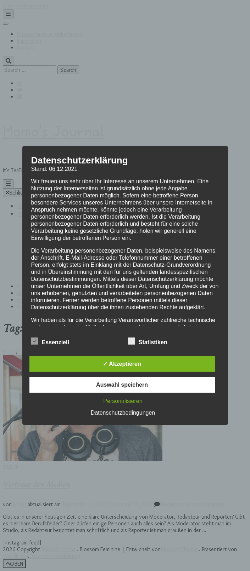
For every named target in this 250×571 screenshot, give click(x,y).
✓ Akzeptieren (122, 364)
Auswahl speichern (122, 385)
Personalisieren (122, 401)
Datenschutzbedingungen (123, 413)
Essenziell (50, 341)
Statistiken (147, 341)
